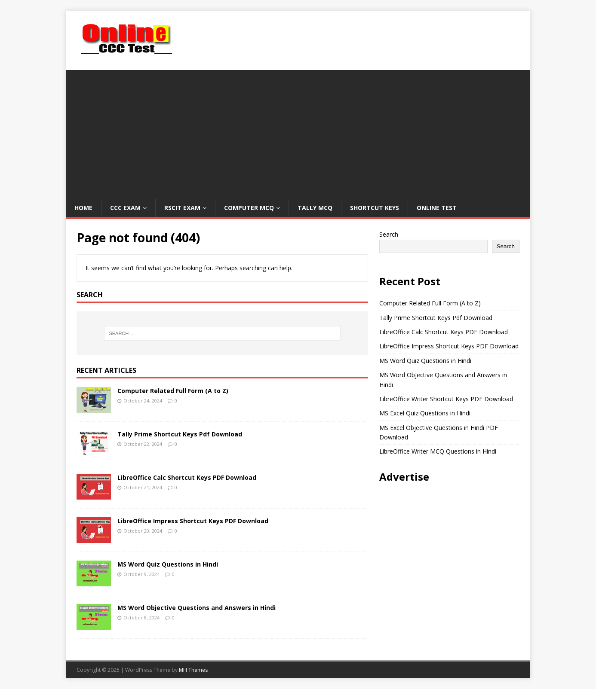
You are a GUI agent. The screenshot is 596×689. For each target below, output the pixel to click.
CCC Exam (125, 208)
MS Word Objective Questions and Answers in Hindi (196, 608)
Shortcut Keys (374, 208)
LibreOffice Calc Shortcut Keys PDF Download (186, 477)
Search (388, 234)
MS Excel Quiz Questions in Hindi (424, 413)
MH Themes (193, 670)
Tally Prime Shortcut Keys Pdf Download (179, 434)
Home (83, 208)
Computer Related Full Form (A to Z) (172, 391)
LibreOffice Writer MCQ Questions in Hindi (437, 451)
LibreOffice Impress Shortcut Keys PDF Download (192, 521)
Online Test (437, 208)
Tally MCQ (315, 208)
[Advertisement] (298, 130)
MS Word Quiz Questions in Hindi (167, 564)
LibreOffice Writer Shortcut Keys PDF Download (446, 399)
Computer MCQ (249, 208)
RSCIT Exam (182, 208)
